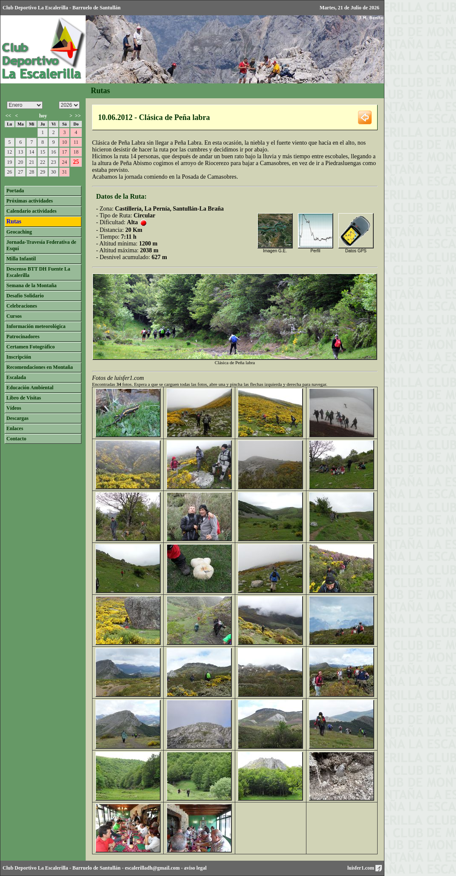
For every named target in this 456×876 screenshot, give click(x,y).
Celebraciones (21, 306)
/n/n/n (69, 105)
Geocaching (19, 232)
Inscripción (18, 357)
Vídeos (13, 408)
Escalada (16, 377)
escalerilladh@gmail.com (152, 868)
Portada (15, 191)
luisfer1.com (364, 868)
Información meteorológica (36, 326)
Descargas (17, 418)
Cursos (14, 316)
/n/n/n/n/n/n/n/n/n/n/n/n (25, 105)
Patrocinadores (23, 337)
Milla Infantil (21, 259)
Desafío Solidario (25, 296)
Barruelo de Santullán (96, 868)
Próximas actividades (29, 201)
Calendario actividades (31, 211)
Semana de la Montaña (31, 285)
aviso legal (195, 868)
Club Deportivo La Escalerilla (35, 868)
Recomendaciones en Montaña (39, 367)
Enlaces (14, 428)
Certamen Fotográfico (30, 347)
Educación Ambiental (29, 388)
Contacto (16, 439)
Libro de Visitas (23, 398)
